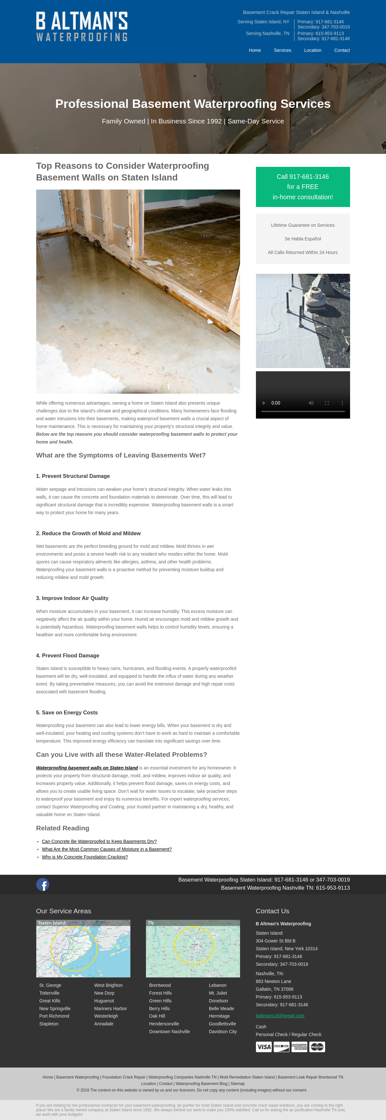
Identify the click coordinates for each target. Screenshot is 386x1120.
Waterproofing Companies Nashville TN (182, 1077)
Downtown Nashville (169, 1031)
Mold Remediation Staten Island (247, 1077)
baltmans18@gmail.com (280, 1015)
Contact (342, 50)
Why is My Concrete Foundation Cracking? (85, 857)
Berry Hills (159, 1008)
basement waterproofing (154, 1105)
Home (255, 50)
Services (283, 50)
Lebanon (218, 985)
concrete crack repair (260, 1105)
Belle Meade (221, 1008)
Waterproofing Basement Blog (201, 1083)
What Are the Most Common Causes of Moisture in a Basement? (107, 849)
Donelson (218, 1000)
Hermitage (219, 1016)
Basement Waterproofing (77, 1077)
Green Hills (160, 1000)
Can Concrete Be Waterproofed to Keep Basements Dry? (99, 841)
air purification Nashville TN (312, 1110)
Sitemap (237, 1083)
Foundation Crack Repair (123, 1077)
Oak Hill (157, 1016)
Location (312, 50)
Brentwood (160, 985)
